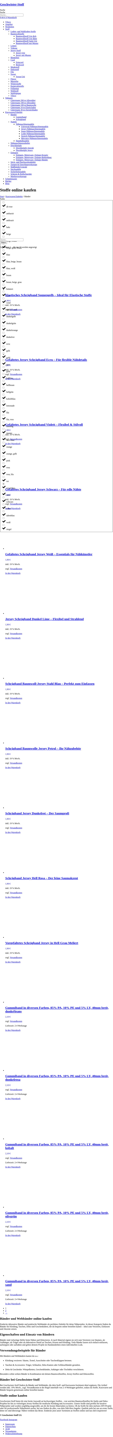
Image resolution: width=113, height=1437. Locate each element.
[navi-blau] (3, 436)
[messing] (3, 422)
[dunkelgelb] (3, 312)
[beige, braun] (3, 236)
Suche (2, 10)
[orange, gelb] (3, 449)
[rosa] (3, 463)
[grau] (3, 360)
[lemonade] (3, 401)
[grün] (3, 367)
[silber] (3, 504)
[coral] (3, 298)
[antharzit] (3, 209)
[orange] (3, 442)
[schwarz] (3, 497)
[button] (59, 29)
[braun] (3, 271)
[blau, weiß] (3, 264)
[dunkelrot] (3, 333)
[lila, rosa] (3, 415)
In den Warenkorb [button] (12, 314)
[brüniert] (3, 285)
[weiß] (3, 518)
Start (2, 196)
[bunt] (3, 291)
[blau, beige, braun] (3, 257)
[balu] (3, 223)
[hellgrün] (3, 387)
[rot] (3, 477)
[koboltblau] (3, 394)
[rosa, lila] (3, 470)
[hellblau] (3, 374)
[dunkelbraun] (3, 305)
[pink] (3, 456)
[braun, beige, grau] (3, 278)
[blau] (3, 250)
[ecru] (3, 339)
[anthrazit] (3, 216)
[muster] (3, 429)
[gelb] (3, 346)
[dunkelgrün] (3, 319)
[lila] (3, 408)
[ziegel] (3, 525)
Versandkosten (16, 309)
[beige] (3, 230)
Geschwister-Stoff (12, 4)
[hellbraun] (3, 381)
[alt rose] (3, 202)
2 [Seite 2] (5, 1310)
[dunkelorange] (3, 326)
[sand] (3, 490)
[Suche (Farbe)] (11, 239)
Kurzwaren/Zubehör (14, 196)
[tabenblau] (3, 511)
